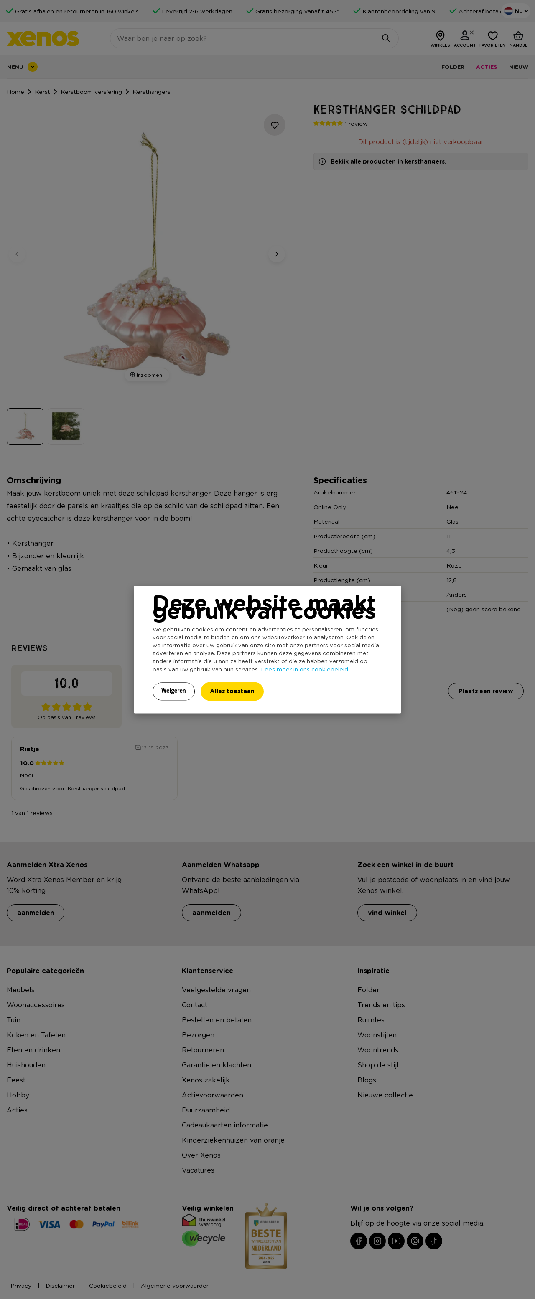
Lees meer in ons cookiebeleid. (305, 669)
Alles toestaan (232, 691)
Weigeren (173, 690)
